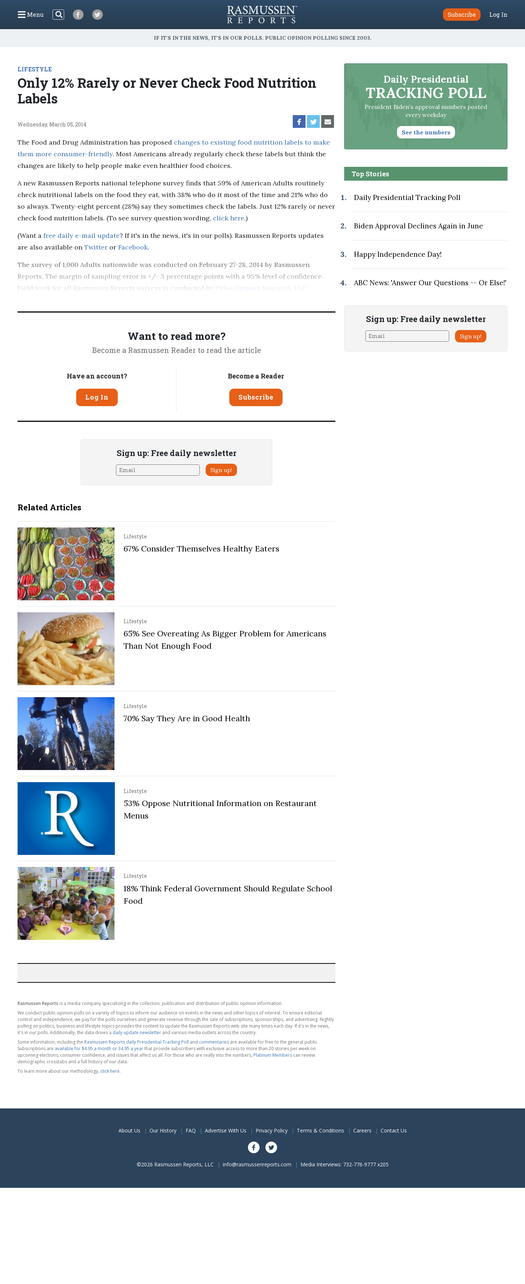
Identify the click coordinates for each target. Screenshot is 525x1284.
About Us (129, 1130)
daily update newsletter (137, 1032)
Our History (162, 1130)
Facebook (132, 247)
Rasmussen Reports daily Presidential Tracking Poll (136, 1042)
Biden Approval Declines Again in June (418, 225)
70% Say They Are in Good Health (187, 718)
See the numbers (426, 132)
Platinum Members (272, 1055)
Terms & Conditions (320, 1130)
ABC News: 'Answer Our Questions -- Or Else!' (430, 282)
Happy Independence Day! (398, 254)
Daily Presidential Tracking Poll (407, 197)
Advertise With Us (225, 1130)
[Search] (58, 14)
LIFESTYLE (35, 69)
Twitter (96, 247)
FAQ (191, 1130)
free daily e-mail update (81, 235)
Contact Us (394, 1130)
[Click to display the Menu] (31, 14)
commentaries (214, 1042)
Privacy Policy (272, 1130)
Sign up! (221, 470)
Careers (362, 1130)
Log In (498, 14)
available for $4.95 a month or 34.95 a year (99, 1048)
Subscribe (255, 397)
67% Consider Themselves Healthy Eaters (201, 548)
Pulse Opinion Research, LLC (261, 288)
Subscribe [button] (462, 14)
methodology (51, 299)
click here (228, 218)
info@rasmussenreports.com (257, 1164)
